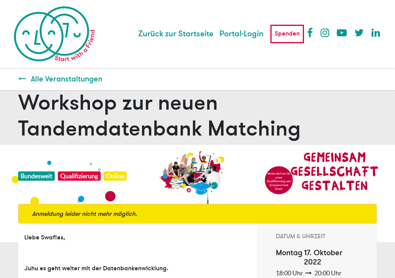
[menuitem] (175, 34)
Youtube (341, 32)
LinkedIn (376, 32)
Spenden (287, 33)
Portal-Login (241, 34)
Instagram (325, 32)
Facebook (311, 32)
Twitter (359, 32)
